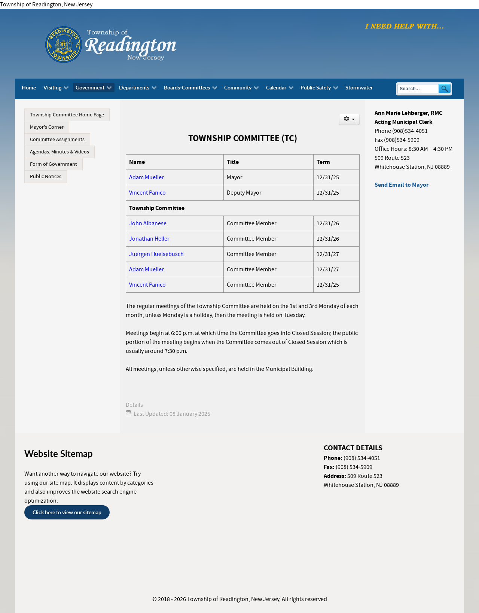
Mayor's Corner (47, 127)
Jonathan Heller (149, 238)
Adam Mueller (146, 177)
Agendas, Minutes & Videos (59, 152)
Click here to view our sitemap (67, 512)
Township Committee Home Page (67, 115)
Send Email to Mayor (401, 185)
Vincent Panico (147, 192)
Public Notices (45, 177)
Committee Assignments (57, 140)
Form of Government (53, 164)
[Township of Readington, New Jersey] (131, 43)
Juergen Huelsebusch (156, 254)
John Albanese (148, 223)
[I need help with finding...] (404, 25)
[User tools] (349, 119)
